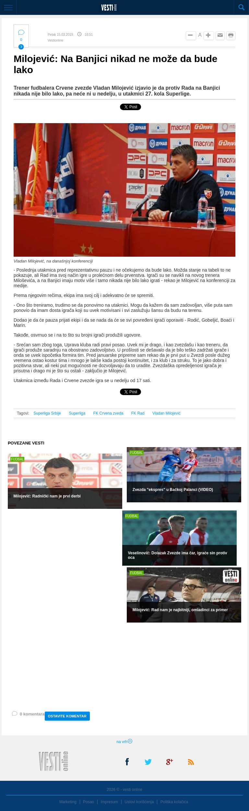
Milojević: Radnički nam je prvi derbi (47, 496)
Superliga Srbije (47, 413)
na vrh (124, 742)
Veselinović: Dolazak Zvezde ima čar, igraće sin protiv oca (177, 555)
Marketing (68, 802)
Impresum (109, 802)
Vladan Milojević (166, 413)
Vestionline (55, 40)
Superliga (77, 413)
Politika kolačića (174, 802)
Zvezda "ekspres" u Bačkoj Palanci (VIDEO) (173, 489)
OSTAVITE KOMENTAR (67, 716)
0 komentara (28, 715)
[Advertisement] (105, 666)
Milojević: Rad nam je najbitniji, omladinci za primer (180, 610)
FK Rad (138, 413)
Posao (88, 802)
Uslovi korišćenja (139, 802)
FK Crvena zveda (108, 413)
